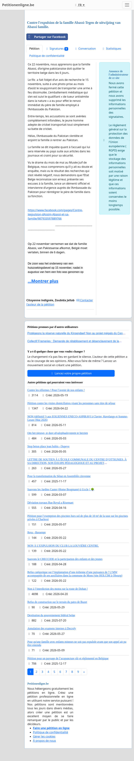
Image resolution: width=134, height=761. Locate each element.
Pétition (34, 48)
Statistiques (111, 48)
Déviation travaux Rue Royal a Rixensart (50, 502)
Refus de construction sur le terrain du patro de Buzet (57, 601)
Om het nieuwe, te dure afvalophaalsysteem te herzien (57, 433)
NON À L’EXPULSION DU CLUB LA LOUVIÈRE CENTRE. (63, 545)
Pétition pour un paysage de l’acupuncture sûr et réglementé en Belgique (68, 658)
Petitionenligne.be (18, 4)
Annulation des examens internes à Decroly (51, 628)
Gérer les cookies (44, 736)
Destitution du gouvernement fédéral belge (51, 615)
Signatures (56, 49)
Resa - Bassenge (36, 532)
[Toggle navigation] (127, 4)
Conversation (85, 48)
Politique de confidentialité (46, 56)
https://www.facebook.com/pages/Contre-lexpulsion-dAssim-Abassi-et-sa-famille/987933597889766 (55, 214)
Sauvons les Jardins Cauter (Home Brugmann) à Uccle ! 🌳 (60, 489)
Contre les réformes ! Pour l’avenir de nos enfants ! (56, 390)
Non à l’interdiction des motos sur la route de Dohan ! (57, 588)
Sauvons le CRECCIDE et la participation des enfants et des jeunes (64, 559)
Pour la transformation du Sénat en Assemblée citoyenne (59, 476)
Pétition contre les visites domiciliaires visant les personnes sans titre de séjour (71, 403)
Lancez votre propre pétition (71, 373)
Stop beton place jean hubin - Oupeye (48, 446)
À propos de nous (44, 741)
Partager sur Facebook (46, 37)
